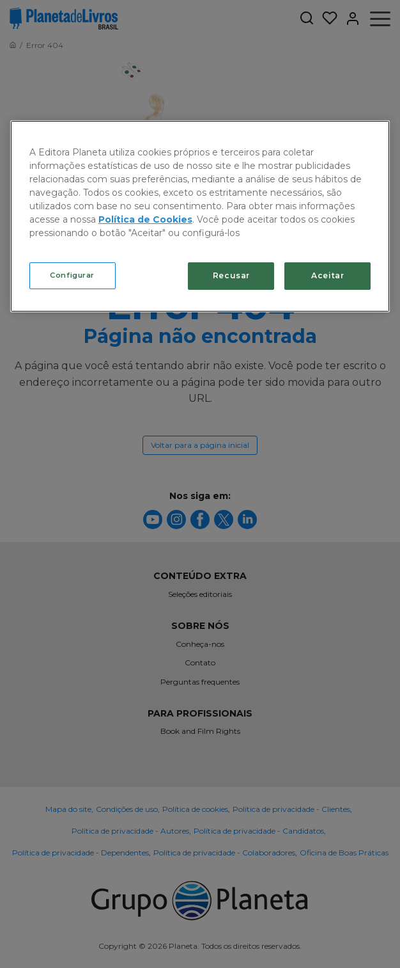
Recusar (231, 275)
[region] (200, 216)
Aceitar (327, 275)
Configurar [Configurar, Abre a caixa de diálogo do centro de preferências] (72, 275)
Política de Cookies (145, 219)
